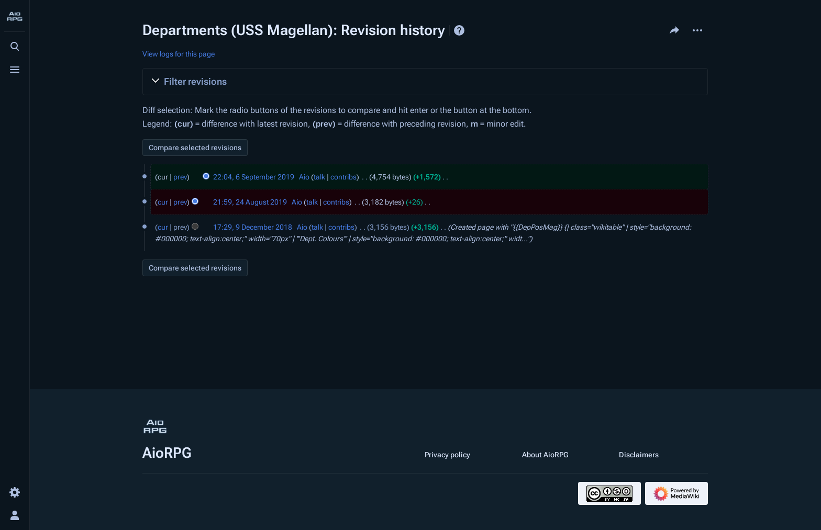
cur (163, 202)
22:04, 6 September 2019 (253, 177)
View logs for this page (178, 54)
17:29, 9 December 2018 (252, 227)
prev (180, 177)
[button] (425, 82)
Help (459, 30)
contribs (343, 177)
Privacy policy (447, 454)
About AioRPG (545, 454)
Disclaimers (639, 454)
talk (319, 177)
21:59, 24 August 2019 (250, 202)
